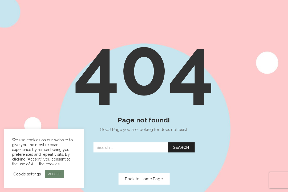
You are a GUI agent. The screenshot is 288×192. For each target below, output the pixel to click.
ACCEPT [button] (54, 174)
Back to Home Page (144, 179)
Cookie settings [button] (27, 174)
